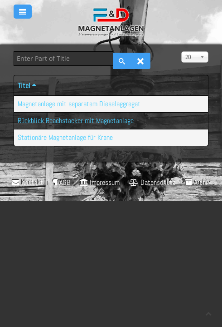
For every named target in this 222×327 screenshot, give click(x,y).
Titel (28, 85)
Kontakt (27, 182)
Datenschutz (152, 182)
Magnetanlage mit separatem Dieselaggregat (79, 104)
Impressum (100, 182)
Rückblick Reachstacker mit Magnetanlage (76, 120)
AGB (61, 182)
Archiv (197, 182)
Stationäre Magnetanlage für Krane (65, 137)
